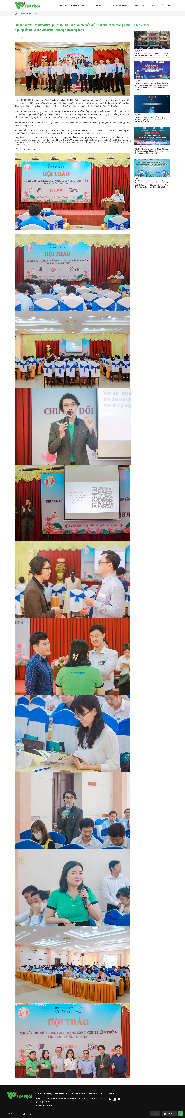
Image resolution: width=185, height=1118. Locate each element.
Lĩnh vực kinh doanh (81, 6)
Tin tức (144, 6)
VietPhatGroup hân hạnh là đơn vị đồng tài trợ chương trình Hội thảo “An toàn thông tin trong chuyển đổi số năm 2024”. (152, 151)
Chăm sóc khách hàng (117, 5)
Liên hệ (154, 5)
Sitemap (28, 1114)
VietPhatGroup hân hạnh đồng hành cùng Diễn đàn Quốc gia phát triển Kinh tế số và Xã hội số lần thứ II (151, 119)
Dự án (135, 6)
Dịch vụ (99, 6)
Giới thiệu (63, 6)
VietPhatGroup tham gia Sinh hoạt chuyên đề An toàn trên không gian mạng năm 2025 (152, 54)
